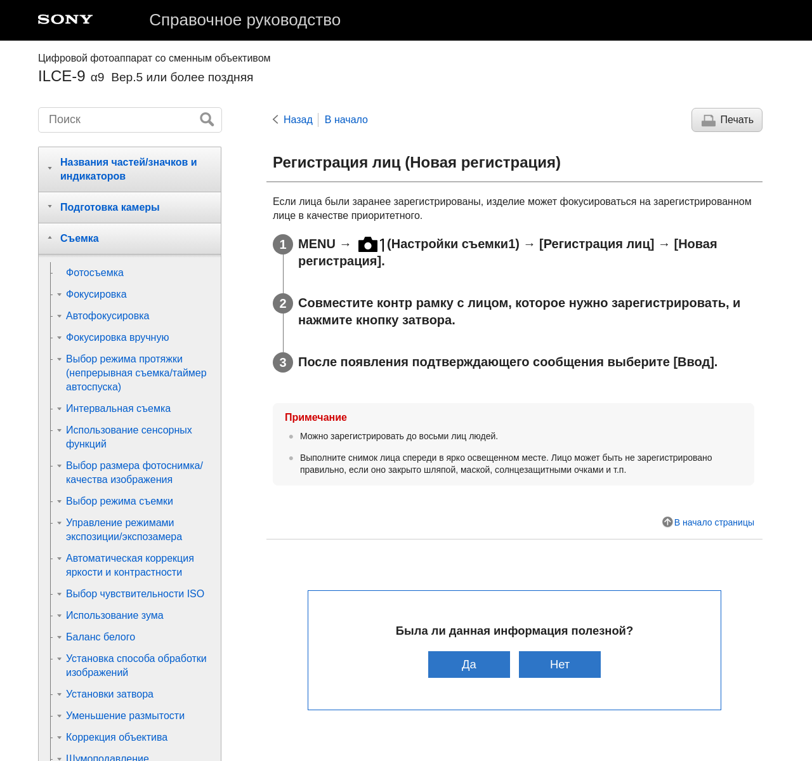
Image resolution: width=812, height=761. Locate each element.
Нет (560, 664)
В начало (346, 119)
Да (469, 664)
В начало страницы (714, 522)
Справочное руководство (245, 19)
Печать (737, 119)
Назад (298, 119)
